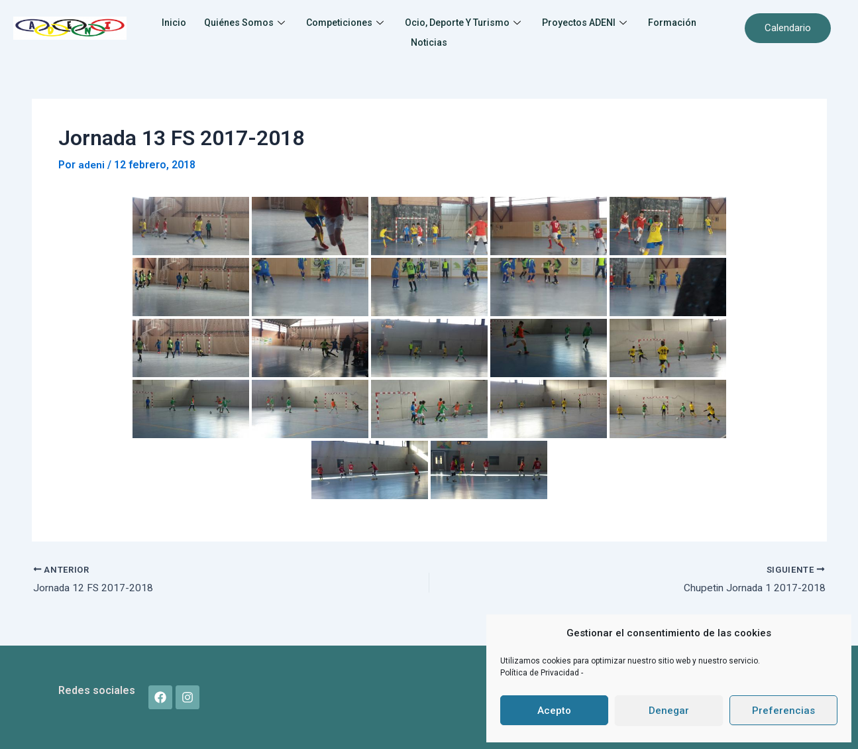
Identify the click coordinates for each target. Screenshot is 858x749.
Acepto (554, 711)
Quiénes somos (269, 21)
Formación (399, 38)
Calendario (788, 28)
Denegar (669, 711)
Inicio (192, 21)
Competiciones (375, 21)
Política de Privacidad (540, 672)
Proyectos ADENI (633, 21)
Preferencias (783, 711)
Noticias (464, 38)
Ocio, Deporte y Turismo (502, 21)
